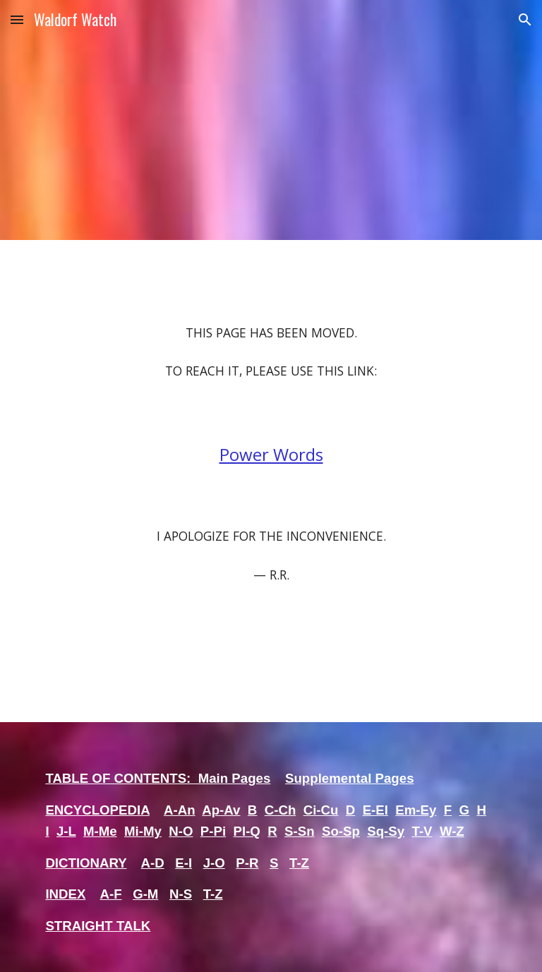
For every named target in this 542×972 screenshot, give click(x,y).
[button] (17, 19)
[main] (271, 481)
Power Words (271, 454)
